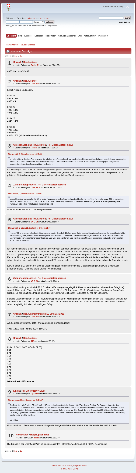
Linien (16, 391)
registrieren (45, 18)
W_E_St (34, 222)
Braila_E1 (35, 65)
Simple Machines (80, 466)
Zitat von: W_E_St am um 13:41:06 (24, 154)
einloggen (31, 18)
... (19, 56)
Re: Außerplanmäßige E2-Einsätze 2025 (43, 314)
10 (21, 56)
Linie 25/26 (35, 187)
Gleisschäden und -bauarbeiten (29, 145)
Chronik (17, 62)
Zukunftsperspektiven (24, 185)
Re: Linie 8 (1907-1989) (33, 391)
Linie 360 (35, 84)
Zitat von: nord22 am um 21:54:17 (25, 400)
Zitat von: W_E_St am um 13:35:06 (24, 194)
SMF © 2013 (67, 466)
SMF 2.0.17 (56, 466)
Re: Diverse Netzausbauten (52, 185)
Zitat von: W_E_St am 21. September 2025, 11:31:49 (29, 228)
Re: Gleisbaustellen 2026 (60, 145)
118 (32, 341)
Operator (35, 394)
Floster (34, 148)
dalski (36, 438)
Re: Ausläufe (30, 62)
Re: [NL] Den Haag (39, 435)
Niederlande (22, 435)
